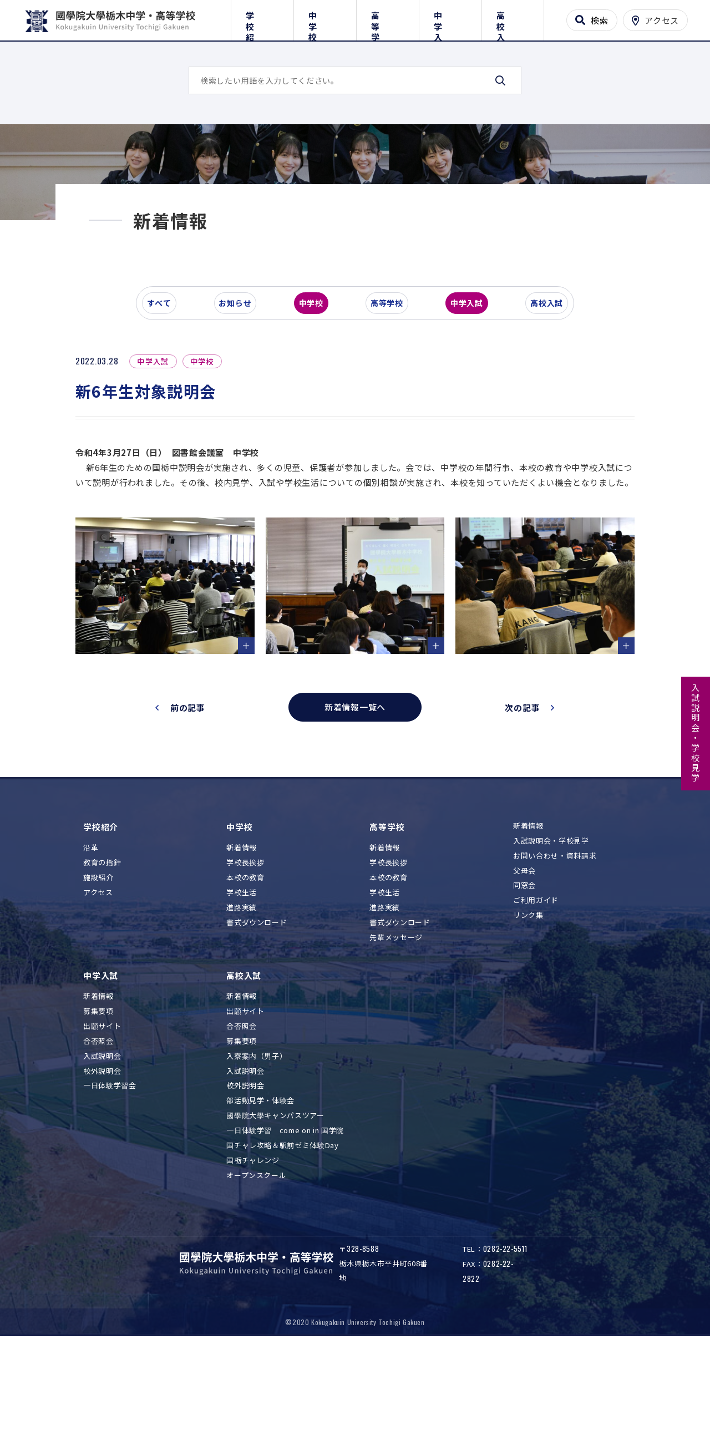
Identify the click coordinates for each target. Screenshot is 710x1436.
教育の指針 (102, 956)
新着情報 (241, 941)
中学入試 (450, 18)
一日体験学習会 (109, 1179)
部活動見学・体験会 (260, 1194)
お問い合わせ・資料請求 (554, 948)
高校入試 (512, 18)
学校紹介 (262, 18)
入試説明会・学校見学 (696, 733)
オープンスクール (256, 1268)
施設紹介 (98, 970)
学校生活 (241, 985)
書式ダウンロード (256, 1015)
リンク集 (528, 1008)
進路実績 (241, 1000)
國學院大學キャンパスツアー (275, 1208)
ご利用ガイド (536, 993)
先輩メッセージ (396, 1030)
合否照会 (98, 1134)
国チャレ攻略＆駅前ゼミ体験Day (282, 1238)
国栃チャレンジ (253, 1253)
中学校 (325, 18)
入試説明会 (102, 1149)
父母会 (524, 963)
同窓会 (524, 978)
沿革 (90, 941)
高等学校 (387, 18)
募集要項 (98, 1104)
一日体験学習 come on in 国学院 (285, 1223)
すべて (166, 384)
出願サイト (102, 1119)
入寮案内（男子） (256, 1149)
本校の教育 (245, 970)
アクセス (98, 985)
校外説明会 (102, 1164)
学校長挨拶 (245, 956)
